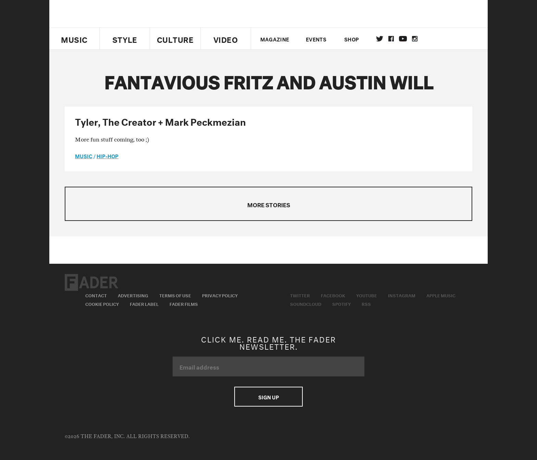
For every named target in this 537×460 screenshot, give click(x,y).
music (83, 155)
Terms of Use (175, 294)
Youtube (366, 294)
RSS (366, 303)
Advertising (133, 294)
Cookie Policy (102, 303)
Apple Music (440, 294)
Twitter (379, 38)
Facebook (333, 294)
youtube (403, 38)
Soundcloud (305, 303)
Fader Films (184, 303)
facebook (391, 38)
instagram (414, 38)
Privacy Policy (220, 294)
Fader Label (144, 303)
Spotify (341, 303)
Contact (96, 294)
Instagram (401, 294)
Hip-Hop (107, 155)
